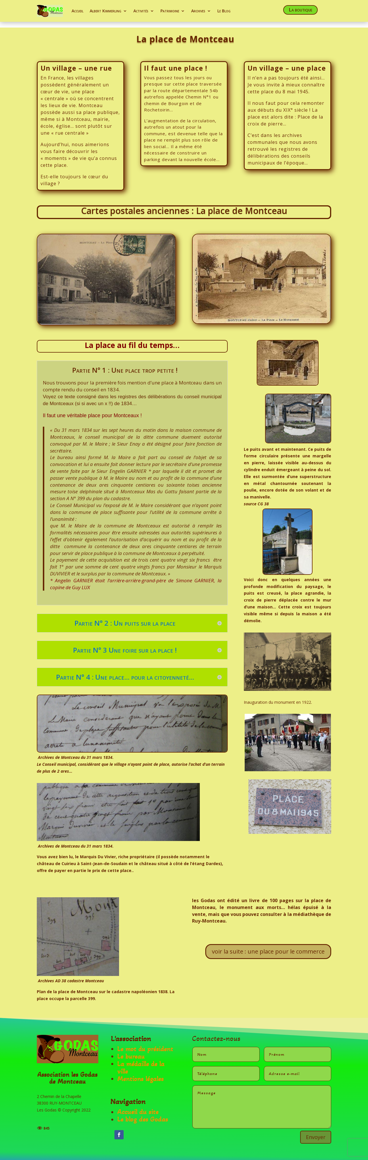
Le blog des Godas (142, 1113)
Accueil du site (137, 1106)
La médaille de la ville (140, 1062)
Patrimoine (169, 10)
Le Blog (224, 10)
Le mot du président (145, 1043)
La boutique (300, 9)
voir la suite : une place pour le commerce (268, 946)
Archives (198, 10)
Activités (140, 10)
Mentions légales (140, 1073)
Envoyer (315, 1131)
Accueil (77, 10)
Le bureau (131, 1051)
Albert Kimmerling (105, 10)
